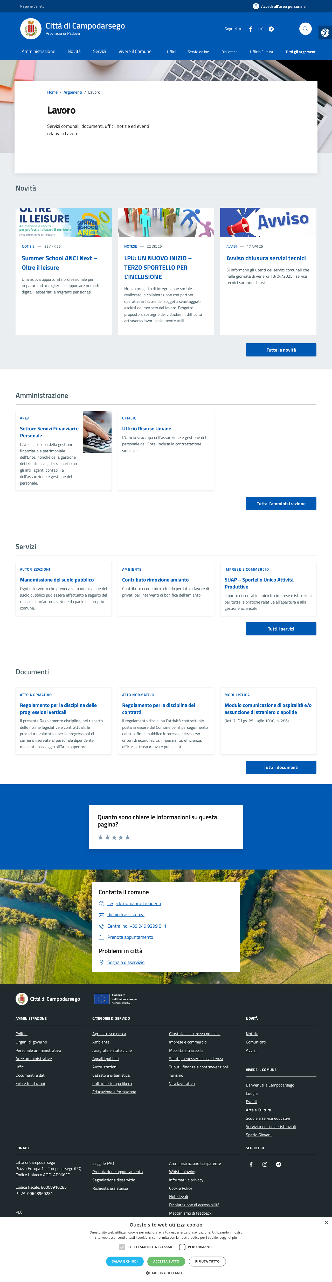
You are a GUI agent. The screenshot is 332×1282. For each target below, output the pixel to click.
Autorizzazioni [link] (35, 569)
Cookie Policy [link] (180, 1188)
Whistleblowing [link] (182, 1171)
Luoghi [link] (252, 1093)
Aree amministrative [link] (34, 1058)
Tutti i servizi (281, 628)
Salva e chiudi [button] (125, 1261)
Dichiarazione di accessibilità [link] (194, 1205)
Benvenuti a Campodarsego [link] (270, 1085)
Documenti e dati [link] (31, 1075)
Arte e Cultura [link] (258, 1110)
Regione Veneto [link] (32, 6)
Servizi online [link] (198, 52)
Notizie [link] (28, 246)
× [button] (326, 1223)
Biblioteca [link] (230, 52)
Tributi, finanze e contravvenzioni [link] (198, 1067)
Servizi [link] (99, 51)
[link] (325, 32)
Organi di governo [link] (31, 1042)
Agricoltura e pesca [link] (109, 1034)
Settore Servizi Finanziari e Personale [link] (49, 432)
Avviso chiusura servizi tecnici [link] (266, 258)
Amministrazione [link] (38, 51)
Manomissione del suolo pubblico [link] (57, 579)
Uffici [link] (171, 52)
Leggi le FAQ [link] (103, 1163)
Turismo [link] (176, 1075)
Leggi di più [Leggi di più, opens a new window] (228, 1237)
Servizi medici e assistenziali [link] (271, 1126)
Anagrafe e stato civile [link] (112, 1050)
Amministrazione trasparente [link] (195, 1163)
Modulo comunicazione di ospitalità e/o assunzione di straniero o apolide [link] (268, 709)
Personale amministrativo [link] (38, 1050)
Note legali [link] (178, 1196)
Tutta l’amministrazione (281, 503)
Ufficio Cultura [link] (261, 52)
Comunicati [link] (256, 1042)
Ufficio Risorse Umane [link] (146, 428)
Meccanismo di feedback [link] (190, 1213)
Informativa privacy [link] (186, 1180)
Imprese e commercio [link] (247, 569)
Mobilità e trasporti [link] (186, 1050)
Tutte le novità (281, 349)
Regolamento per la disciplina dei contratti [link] (158, 709)
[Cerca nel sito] (305, 29)
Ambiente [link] (132, 569)
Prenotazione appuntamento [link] (117, 1171)
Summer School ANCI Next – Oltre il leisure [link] (59, 262)
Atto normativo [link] (36, 694)
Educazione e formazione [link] (114, 1092)
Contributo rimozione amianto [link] (155, 579)
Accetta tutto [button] (166, 1261)
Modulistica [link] (237, 694)
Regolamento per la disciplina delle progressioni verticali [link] (58, 709)
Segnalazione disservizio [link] (113, 1180)
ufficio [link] (129, 418)
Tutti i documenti (281, 767)
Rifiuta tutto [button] (207, 1261)
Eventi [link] (251, 1101)
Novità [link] (74, 51)
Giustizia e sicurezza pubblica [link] (194, 1034)
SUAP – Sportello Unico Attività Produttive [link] (259, 583)
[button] (166, 1273)
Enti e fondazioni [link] (30, 1083)
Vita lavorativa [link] (182, 1083)
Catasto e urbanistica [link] (111, 1075)
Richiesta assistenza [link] (110, 1188)
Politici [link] (21, 1034)
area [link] (25, 418)
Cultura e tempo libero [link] (112, 1083)
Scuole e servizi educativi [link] (268, 1118)
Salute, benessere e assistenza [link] (196, 1058)
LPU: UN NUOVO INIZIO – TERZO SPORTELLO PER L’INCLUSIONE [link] (158, 267)
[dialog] (166, 1249)
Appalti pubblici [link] (105, 1058)
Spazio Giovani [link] (259, 1135)
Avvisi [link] (231, 246)
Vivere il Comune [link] (135, 51)
